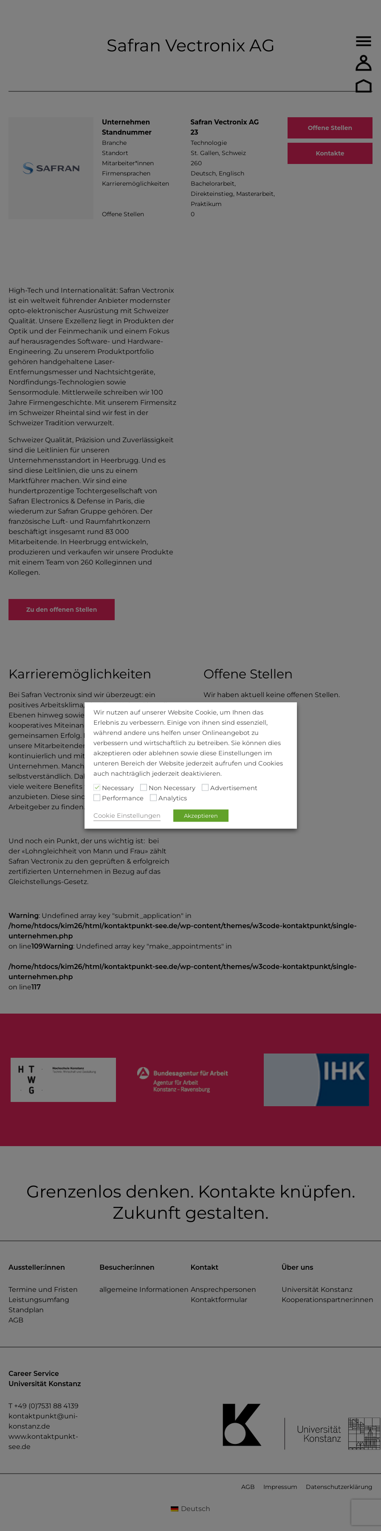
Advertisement (233, 788)
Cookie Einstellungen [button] (127, 815)
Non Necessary (172, 788)
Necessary (118, 788)
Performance (123, 798)
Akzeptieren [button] (201, 815)
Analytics (172, 798)
